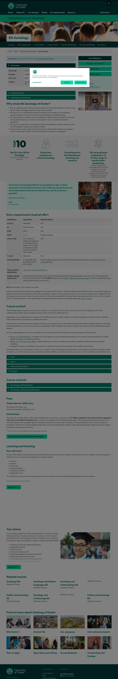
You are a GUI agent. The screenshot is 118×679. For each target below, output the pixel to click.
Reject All (66, 82)
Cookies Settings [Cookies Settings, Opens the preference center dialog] (36, 82)
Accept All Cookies (81, 82)
